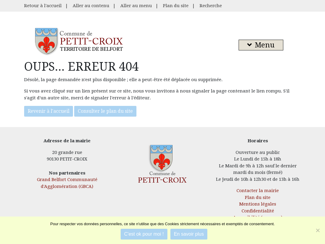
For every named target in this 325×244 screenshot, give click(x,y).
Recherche (211, 5)
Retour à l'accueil (43, 5)
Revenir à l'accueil (48, 111)
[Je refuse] (318, 230)
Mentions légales (257, 204)
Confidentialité (258, 211)
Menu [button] (261, 45)
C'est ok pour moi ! (144, 234)
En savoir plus (189, 234)
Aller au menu (136, 5)
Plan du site (176, 5)
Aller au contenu (91, 5)
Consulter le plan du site (105, 111)
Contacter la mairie (258, 190)
